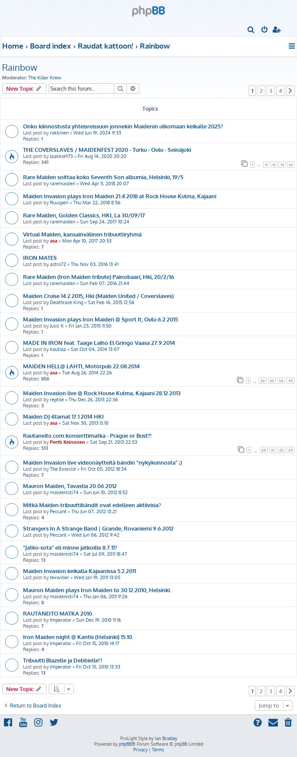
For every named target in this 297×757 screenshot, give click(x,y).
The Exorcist (63, 469)
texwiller (59, 577)
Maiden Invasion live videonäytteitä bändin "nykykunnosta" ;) (102, 462)
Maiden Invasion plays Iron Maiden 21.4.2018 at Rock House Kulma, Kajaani (119, 196)
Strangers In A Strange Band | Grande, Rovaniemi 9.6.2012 (98, 528)
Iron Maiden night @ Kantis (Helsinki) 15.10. (78, 636)
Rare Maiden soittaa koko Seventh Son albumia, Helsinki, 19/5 (103, 176)
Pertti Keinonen (67, 442)
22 (281, 450)
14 (291, 164)
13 (282, 164)
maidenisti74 (64, 492)
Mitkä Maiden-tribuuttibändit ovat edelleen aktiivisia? (92, 504)
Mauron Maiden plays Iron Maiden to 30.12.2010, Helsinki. (97, 589)
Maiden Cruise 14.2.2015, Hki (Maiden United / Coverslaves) (98, 295)
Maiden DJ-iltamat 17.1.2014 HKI (63, 416)
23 (290, 450)
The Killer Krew (44, 78)
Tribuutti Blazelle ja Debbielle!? (62, 660)
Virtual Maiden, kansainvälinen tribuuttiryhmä (82, 234)
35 (290, 380)
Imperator (60, 620)
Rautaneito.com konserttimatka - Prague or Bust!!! (87, 435)
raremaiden (62, 183)
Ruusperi (59, 203)
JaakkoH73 (61, 156)
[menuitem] (251, 30)
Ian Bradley (166, 738)
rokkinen (59, 133)
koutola (58, 349)
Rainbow (19, 67)
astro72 (58, 264)
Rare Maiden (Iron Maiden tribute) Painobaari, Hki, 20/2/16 (98, 276)
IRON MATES (40, 257)
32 (263, 380)
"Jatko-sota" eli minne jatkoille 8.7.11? (70, 547)
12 (274, 164)
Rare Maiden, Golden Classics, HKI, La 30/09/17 (84, 215)
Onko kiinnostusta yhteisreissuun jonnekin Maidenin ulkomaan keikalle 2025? (123, 126)
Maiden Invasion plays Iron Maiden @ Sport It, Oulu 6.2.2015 (100, 319)
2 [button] (261, 90)
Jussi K (57, 326)
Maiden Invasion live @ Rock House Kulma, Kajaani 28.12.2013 (102, 393)
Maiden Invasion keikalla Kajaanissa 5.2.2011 (79, 570)
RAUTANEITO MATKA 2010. (58, 613)
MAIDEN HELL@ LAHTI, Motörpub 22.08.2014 (81, 366)
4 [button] (280, 90)
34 (281, 380)
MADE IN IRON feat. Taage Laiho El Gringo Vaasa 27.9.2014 (99, 342)
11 (266, 164)
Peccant (58, 511)
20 (263, 450)
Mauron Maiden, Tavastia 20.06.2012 (70, 485)
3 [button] (270, 90)
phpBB (125, 744)
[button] (290, 90)
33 (272, 380)
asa (53, 241)
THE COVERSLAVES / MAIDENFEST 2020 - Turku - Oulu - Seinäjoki (107, 149)
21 (272, 450)
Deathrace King (66, 302)
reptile (57, 400)
